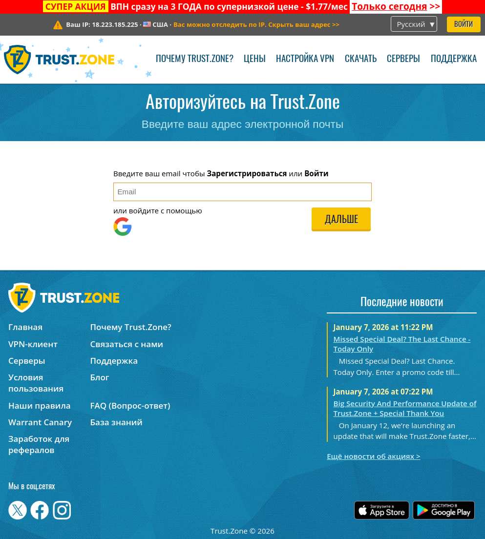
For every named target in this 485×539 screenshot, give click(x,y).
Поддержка (454, 59)
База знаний (116, 422)
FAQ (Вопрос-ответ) (130, 405)
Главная (25, 326)
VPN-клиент (33, 344)
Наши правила (39, 405)
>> (396, 6)
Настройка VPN (305, 59)
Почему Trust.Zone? (194, 59)
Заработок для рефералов (38, 444)
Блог (99, 377)
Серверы (403, 59)
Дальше (341, 220)
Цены (255, 59)
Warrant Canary (40, 422)
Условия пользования (35, 383)
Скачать (361, 59)
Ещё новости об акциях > (373, 456)
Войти (463, 24)
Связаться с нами (126, 344)
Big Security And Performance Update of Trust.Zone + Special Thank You (404, 408)
